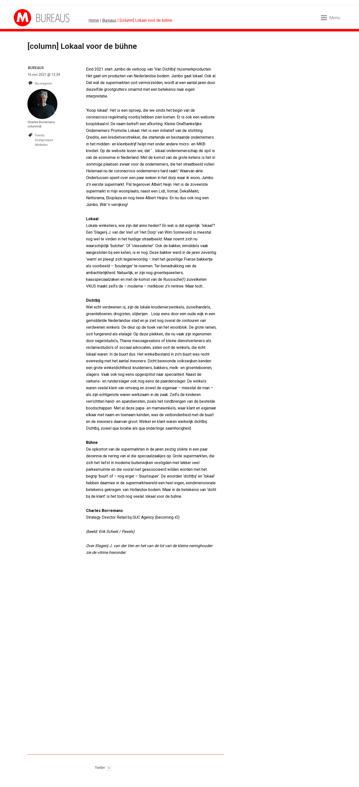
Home (94, 20)
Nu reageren (43, 83)
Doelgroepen (44, 140)
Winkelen (41, 145)
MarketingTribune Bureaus (32, 17)
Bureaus (109, 20)
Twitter (100, 768)
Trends (40, 135)
